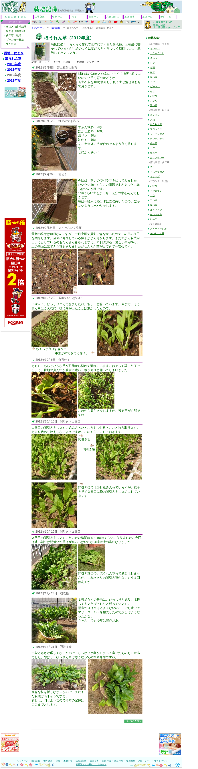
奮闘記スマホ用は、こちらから (91, 764)
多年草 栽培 (13, 35)
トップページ (38, 27)
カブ (152, 148)
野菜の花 (118, 761)
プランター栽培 (15, 39)
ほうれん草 (13, 59)
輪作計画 (47, 761)
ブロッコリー (157, 129)
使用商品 (130, 761)
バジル (153, 100)
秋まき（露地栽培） (17, 31)
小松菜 (153, 143)
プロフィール (144, 761)
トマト (153, 81)
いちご (153, 219)
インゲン (155, 48)
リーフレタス (157, 134)
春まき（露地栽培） (17, 26)
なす (152, 91)
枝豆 (152, 72)
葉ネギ (153, 152)
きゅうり (155, 58)
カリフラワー (157, 157)
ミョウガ (155, 176)
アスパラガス (157, 171)
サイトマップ (160, 761)
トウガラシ (156, 190)
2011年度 (14, 69)
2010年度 (14, 64)
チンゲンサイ (157, 138)
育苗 (58, 761)
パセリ (153, 96)
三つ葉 (153, 105)
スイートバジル (158, 228)
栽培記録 (56, 27)
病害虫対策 (81, 761)
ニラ (152, 167)
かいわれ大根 (157, 233)
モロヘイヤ (156, 214)
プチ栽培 (11, 44)
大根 (152, 119)
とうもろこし (157, 53)
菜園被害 (94, 761)
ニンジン (155, 115)
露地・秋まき (13, 53)
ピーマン (155, 86)
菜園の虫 (106, 761)
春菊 (152, 67)
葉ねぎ (153, 77)
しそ (152, 62)
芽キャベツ (156, 209)
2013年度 (14, 80)
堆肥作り (68, 761)
